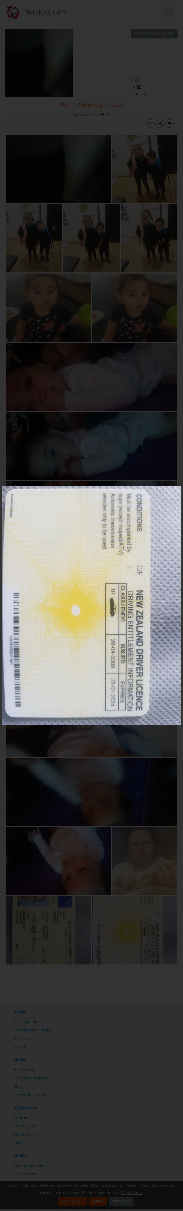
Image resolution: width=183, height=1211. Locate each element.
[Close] (179, 487)
